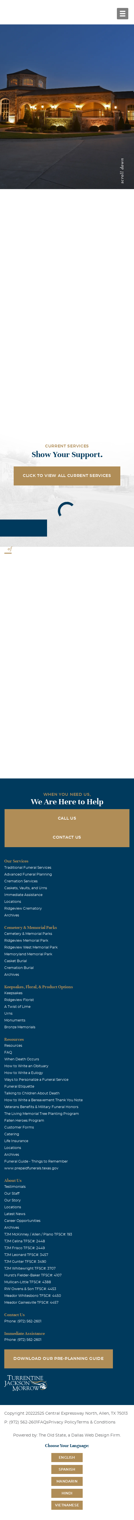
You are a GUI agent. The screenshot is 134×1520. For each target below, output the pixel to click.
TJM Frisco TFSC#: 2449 (24, 1248)
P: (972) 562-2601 (21, 1422)
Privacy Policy (62, 1422)
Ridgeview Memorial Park (26, 940)
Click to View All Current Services (67, 476)
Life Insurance (16, 1141)
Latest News (14, 1214)
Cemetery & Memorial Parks (28, 933)
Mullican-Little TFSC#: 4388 (27, 1282)
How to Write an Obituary (26, 1066)
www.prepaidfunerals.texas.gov (31, 1168)
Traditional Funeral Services (27, 867)
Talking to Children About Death (32, 1093)
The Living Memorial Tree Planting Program (41, 1113)
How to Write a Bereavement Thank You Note (43, 1100)
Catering (11, 1134)
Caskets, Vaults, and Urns (25, 888)
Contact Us (67, 837)
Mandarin (67, 1481)
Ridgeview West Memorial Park (31, 947)
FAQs (43, 1422)
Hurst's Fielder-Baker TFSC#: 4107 (33, 1275)
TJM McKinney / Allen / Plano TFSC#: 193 (38, 1234)
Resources (13, 1045)
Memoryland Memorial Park (28, 954)
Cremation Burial (19, 968)
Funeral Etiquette (19, 1086)
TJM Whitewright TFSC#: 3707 (30, 1268)
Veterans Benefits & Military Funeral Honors (41, 1107)
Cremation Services (21, 881)
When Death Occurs (21, 1059)
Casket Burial (15, 961)
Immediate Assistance (23, 895)
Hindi (67, 1493)
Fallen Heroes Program (24, 1120)
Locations (12, 901)
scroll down (121, 170)
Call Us (67, 818)
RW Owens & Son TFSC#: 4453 (30, 1289)
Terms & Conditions (96, 1422)
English (67, 1457)
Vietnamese (67, 1505)
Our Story (12, 1200)
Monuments (14, 1020)
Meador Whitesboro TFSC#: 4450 (32, 1295)
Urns (8, 1013)
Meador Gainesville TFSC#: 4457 (31, 1302)
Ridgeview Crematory (23, 908)
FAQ (8, 1052)
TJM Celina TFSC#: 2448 (24, 1241)
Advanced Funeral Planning (28, 874)
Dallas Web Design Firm (95, 1435)
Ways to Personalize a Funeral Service (36, 1079)
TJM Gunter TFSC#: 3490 (25, 1261)
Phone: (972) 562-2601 (22, 1321)
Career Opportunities (22, 1220)
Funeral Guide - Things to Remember (36, 1161)
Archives (11, 915)
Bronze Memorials (19, 1027)
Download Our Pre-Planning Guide (58, 1359)
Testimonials (15, 1186)
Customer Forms (19, 1127)
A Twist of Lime (17, 1006)
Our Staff (11, 1193)
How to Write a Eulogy (23, 1073)
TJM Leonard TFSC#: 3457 (26, 1255)
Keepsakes (13, 993)
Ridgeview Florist (19, 1000)
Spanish (67, 1469)
